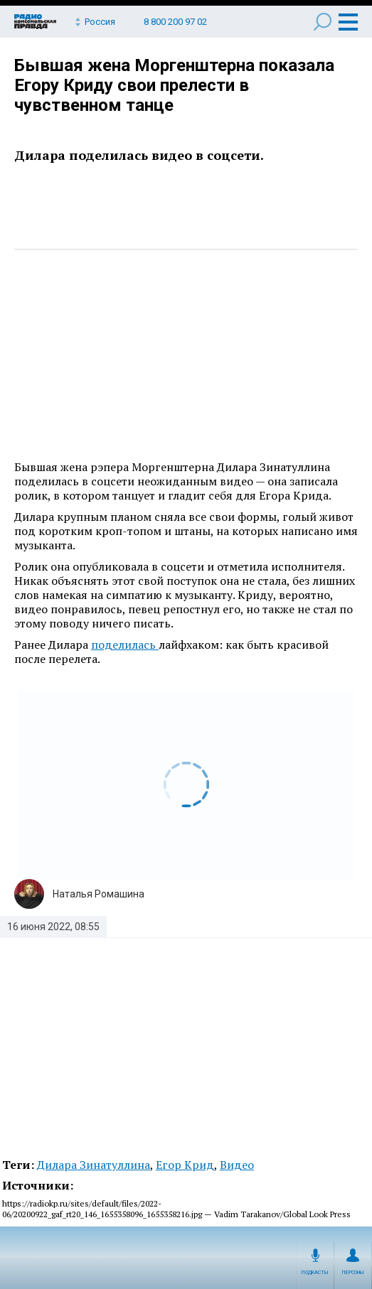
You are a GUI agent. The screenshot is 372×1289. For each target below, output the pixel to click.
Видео (237, 1164)
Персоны (353, 1272)
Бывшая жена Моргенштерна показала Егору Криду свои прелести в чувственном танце (174, 85)
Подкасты (315, 1272)
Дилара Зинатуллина (93, 1164)
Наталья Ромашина (98, 894)
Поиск (322, 22)
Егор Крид (185, 1164)
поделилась (125, 644)
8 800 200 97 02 (175, 21)
